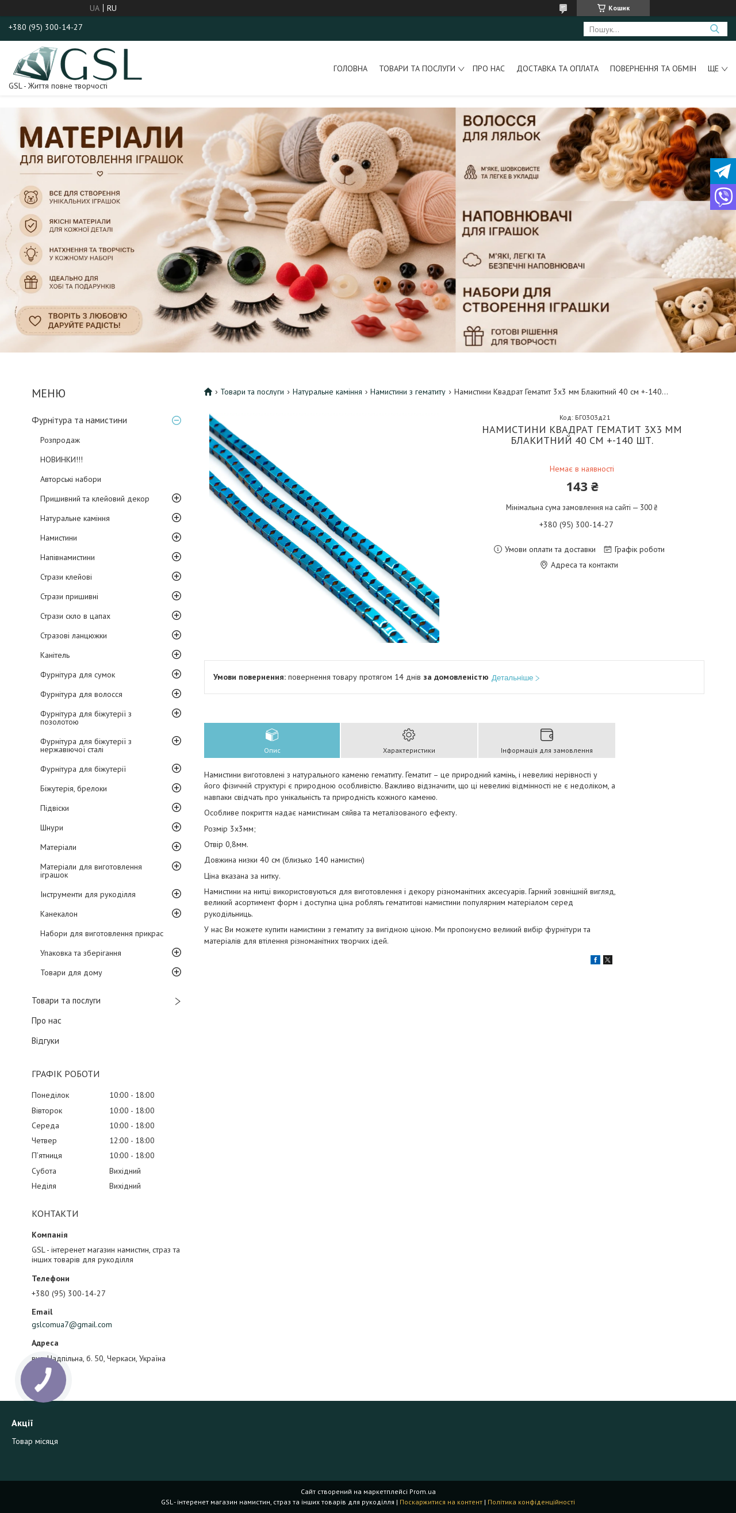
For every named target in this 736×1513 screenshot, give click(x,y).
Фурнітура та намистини (79, 420)
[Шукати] (714, 29)
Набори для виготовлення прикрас (101, 933)
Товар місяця (35, 1441)
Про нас (489, 68)
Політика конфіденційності (531, 1501)
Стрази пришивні (69, 596)
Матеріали (58, 847)
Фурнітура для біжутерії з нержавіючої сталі (86, 745)
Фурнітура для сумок (77, 674)
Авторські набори (70, 479)
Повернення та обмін (653, 68)
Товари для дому (71, 972)
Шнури (51, 827)
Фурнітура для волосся (81, 694)
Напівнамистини (67, 557)
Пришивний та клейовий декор (95, 498)
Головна (350, 68)
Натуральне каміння (75, 518)
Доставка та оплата (557, 68)
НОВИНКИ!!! (61, 459)
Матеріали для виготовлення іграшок (91, 870)
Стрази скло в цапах (75, 616)
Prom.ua (422, 1491)
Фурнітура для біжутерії (83, 769)
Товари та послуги (417, 68)
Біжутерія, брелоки (73, 788)
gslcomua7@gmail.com (72, 1324)
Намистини (58, 538)
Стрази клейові (66, 577)
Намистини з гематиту (408, 392)
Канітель (55, 655)
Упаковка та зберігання (80, 953)
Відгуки (45, 1040)
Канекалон (59, 914)
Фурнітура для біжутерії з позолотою (86, 717)
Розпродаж (60, 440)
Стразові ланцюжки (73, 635)
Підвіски (54, 808)
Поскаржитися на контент (441, 1501)
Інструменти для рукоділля (88, 894)
